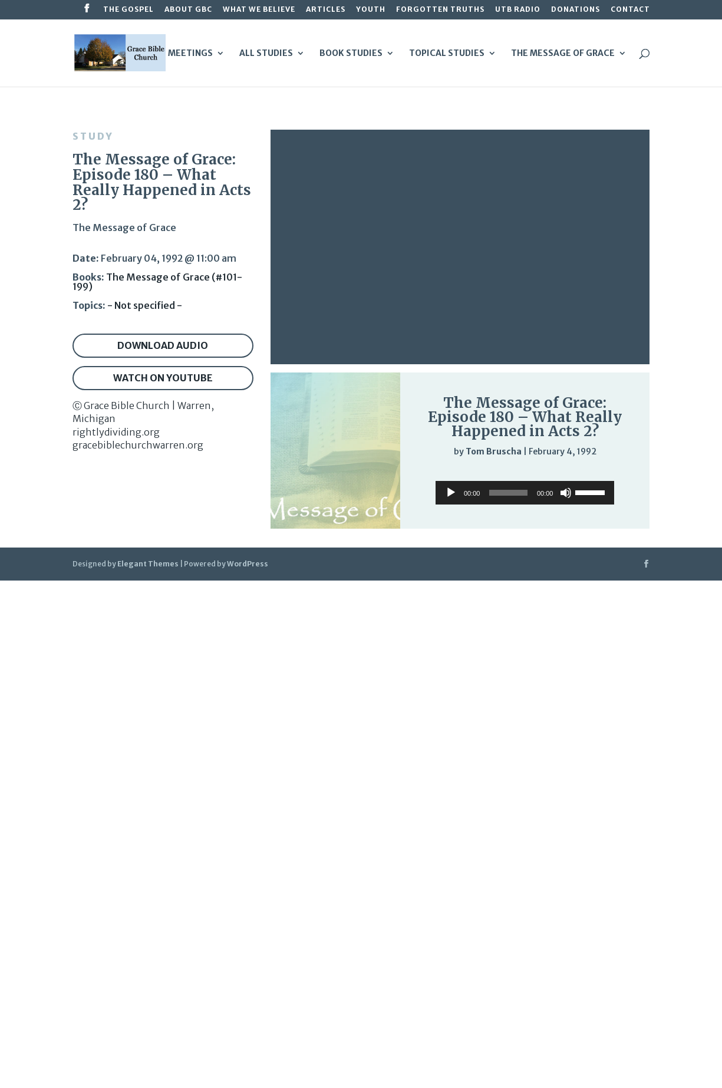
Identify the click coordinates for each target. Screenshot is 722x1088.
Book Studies (351, 53)
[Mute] (586, 476)
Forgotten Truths (440, 10)
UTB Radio (517, 10)
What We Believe (259, 10)
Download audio (162, 345)
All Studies (266, 53)
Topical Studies (446, 53)
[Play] (433, 475)
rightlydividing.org (116, 432)
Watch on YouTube (163, 378)
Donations (575, 10)
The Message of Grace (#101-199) (157, 281)
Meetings (190, 53)
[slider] (609, 476)
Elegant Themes (148, 563)
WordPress (247, 563)
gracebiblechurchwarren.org (137, 445)
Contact (630, 10)
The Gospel (128, 10)
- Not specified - (144, 305)
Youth (370, 10)
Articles (325, 10)
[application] (525, 476)
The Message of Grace (563, 53)
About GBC (188, 10)
